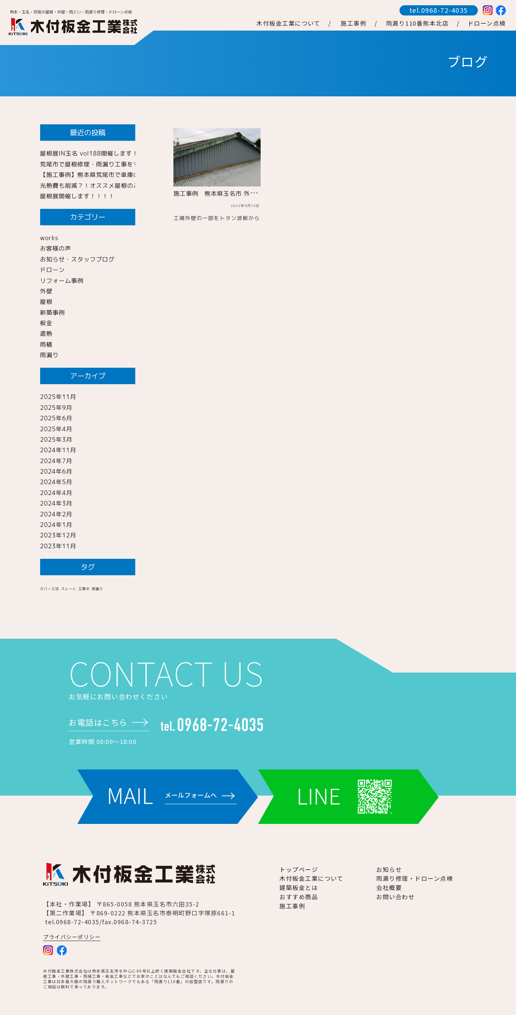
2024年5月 (56, 482)
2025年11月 (58, 397)
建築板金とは (298, 887)
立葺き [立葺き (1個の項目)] (84, 588)
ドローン (52, 270)
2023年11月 (58, 546)
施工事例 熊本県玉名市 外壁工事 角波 (230, 193)
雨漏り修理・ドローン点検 (414, 878)
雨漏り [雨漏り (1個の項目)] (97, 588)
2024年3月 (56, 503)
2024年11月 (58, 450)
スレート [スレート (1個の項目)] (68, 588)
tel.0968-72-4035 (438, 10)
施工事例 (292, 906)
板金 (46, 323)
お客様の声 (55, 248)
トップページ (298, 869)
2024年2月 (56, 514)
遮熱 (46, 334)
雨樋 (46, 344)
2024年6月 (56, 471)
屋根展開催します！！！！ (77, 196)
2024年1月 (56, 525)
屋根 (46, 302)
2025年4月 (56, 429)
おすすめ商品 (298, 896)
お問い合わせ (395, 896)
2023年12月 (58, 535)
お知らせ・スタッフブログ (77, 259)
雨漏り (49, 355)
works (49, 238)
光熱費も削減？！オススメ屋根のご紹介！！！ (105, 186)
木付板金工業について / (293, 23)
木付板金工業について (311, 878)
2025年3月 (56, 439)
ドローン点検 (487, 23)
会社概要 (389, 887)
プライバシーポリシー (72, 937)
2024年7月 (56, 461)
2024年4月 (56, 493)
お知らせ (389, 869)
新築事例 (52, 313)
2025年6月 (56, 418)
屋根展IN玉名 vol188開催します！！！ (95, 153)
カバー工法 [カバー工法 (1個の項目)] (49, 588)
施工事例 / (359, 23)
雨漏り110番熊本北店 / (423, 23)
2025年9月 (56, 408)
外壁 (46, 291)
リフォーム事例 (62, 281)
